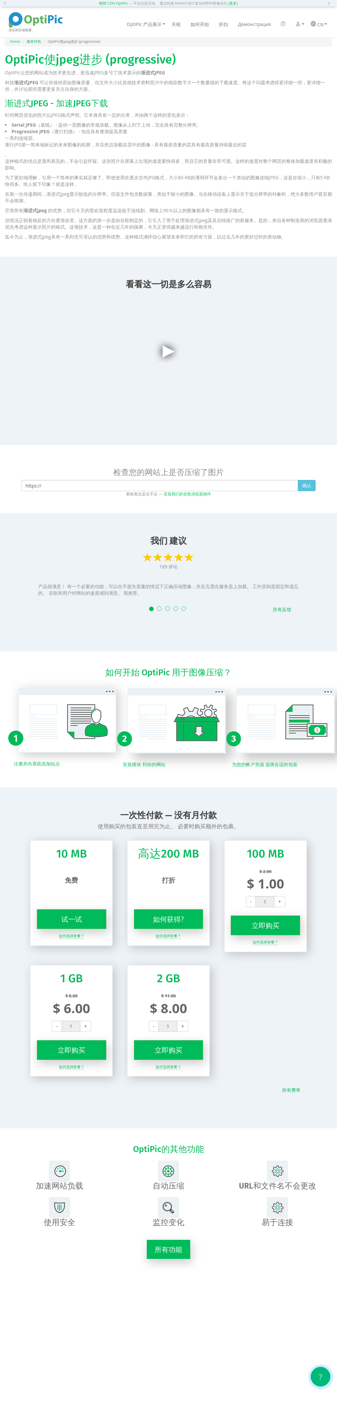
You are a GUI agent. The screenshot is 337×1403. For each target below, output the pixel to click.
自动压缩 (168, 1175)
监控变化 (168, 1212)
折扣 (223, 24)
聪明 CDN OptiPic (113, 3)
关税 (176, 24)
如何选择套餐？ (71, 935)
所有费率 (291, 1090)
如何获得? (168, 919)
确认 (306, 485)
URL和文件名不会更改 (277, 1175)
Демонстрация (254, 24)
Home (15, 41)
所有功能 (168, 1249)
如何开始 (200, 24)
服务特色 (34, 41)
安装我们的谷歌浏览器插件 (187, 493)
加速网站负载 (59, 1175)
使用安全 (59, 1212)
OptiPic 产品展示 (146, 24)
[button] (6, 3)
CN (319, 24)
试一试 (71, 919)
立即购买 (265, 925)
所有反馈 (282, 609)
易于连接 (277, 1212)
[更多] (233, 3)
